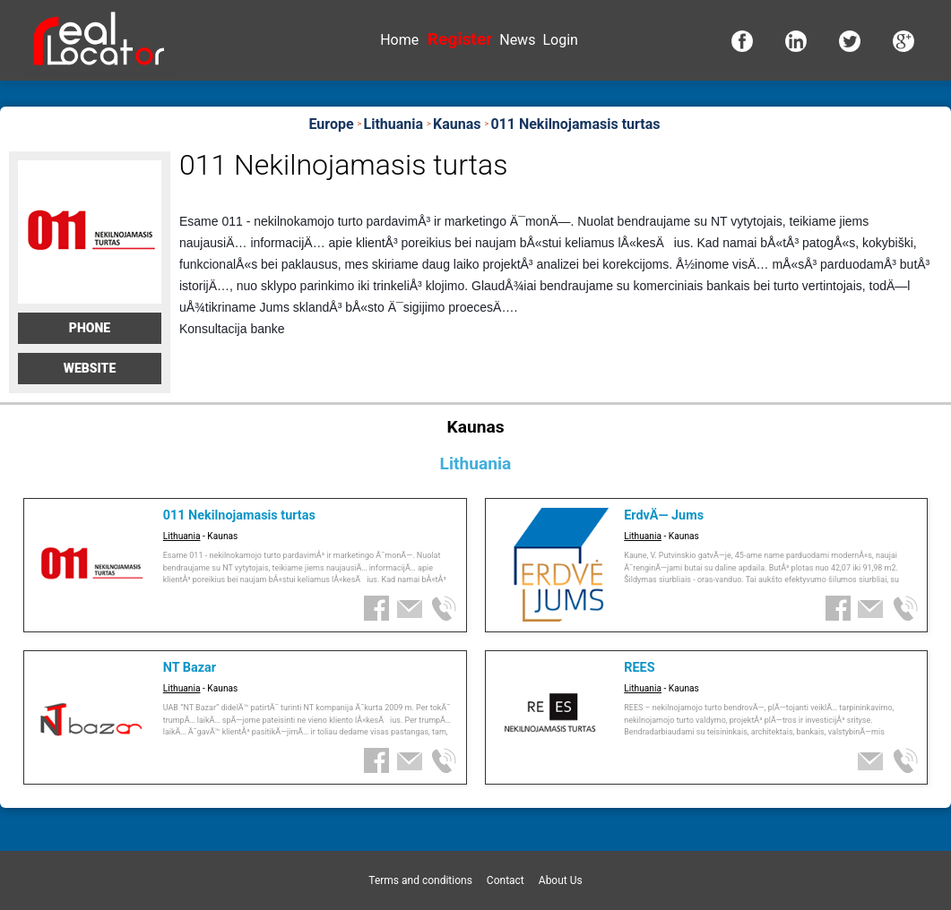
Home (399, 39)
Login (559, 39)
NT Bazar (189, 667)
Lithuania (182, 536)
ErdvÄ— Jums (664, 515)
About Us (561, 880)
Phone (89, 328)
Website (90, 368)
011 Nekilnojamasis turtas (239, 515)
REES (639, 667)
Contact (505, 880)
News (517, 39)
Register (460, 39)
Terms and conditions (420, 880)
